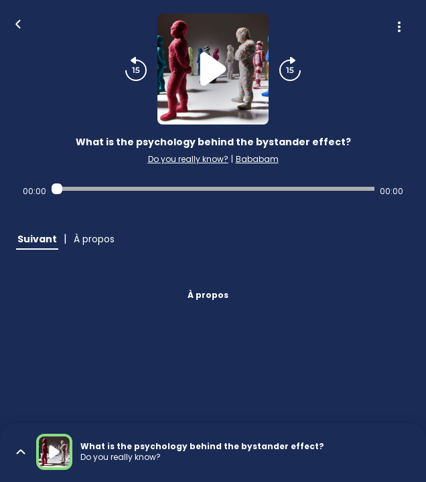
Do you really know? (188, 159)
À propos (208, 295)
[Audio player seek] (213, 188)
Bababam (257, 159)
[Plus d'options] (399, 26)
